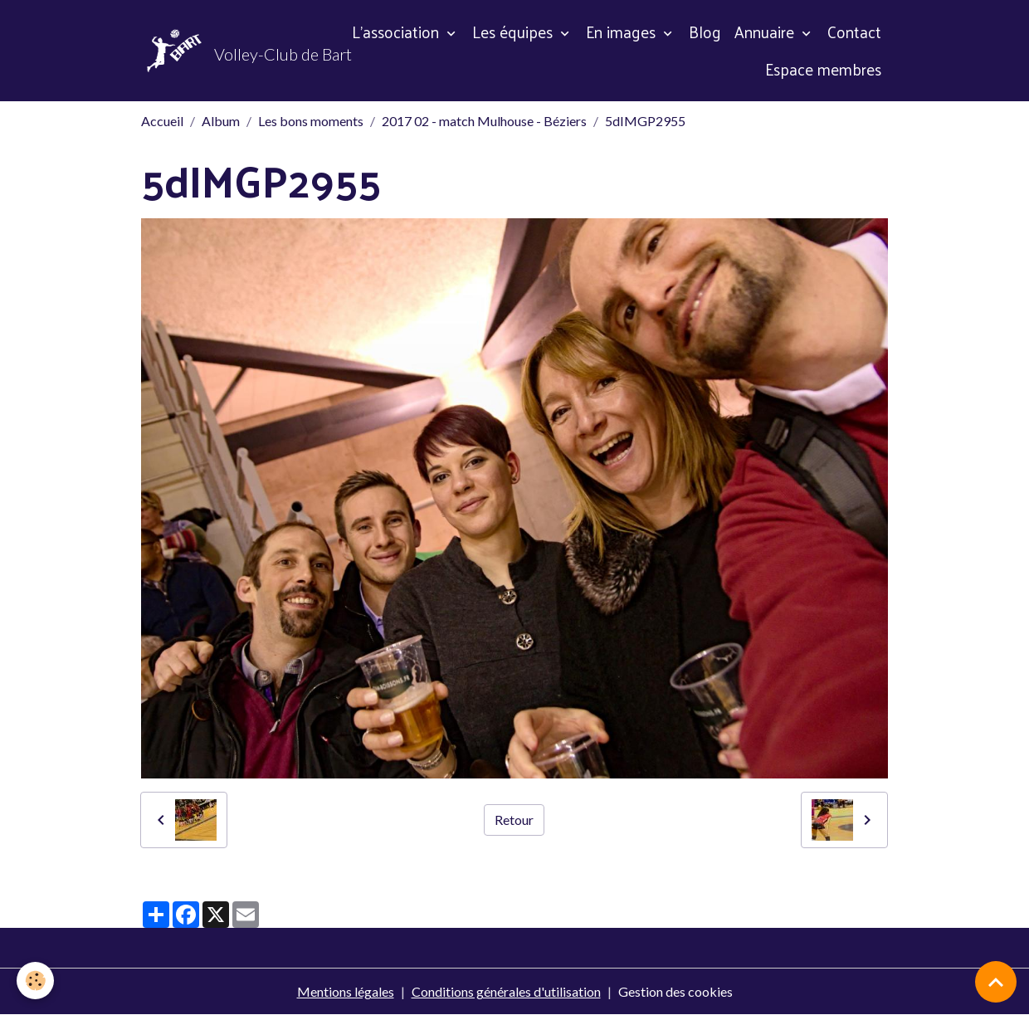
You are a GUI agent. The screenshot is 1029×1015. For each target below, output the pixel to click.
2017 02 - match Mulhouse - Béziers (484, 121)
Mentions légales (345, 991)
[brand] (228, 50)
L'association (397, 31)
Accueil (162, 121)
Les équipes (514, 31)
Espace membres (823, 69)
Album (221, 121)
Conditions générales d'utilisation (506, 991)
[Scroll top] (996, 982)
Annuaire (766, 31)
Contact (854, 31)
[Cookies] (35, 980)
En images (623, 31)
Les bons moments (310, 121)
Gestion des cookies (675, 991)
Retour (514, 819)
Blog (705, 31)
